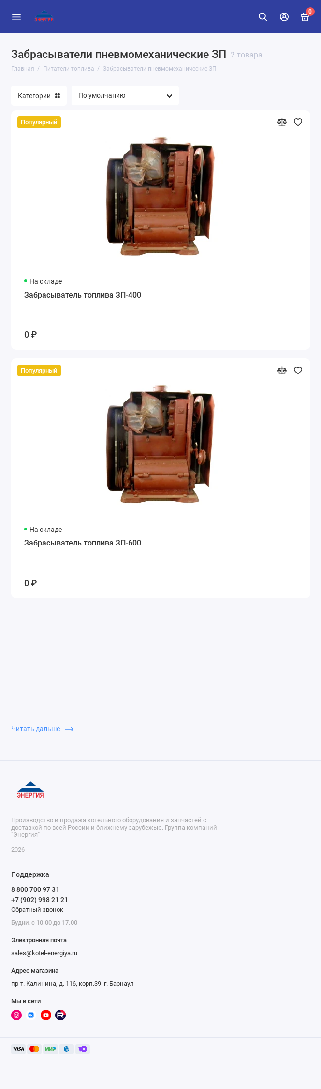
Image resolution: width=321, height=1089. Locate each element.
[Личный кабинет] (284, 17)
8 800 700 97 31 (35, 889)
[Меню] (16, 16)
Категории (39, 96)
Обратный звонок (37, 909)
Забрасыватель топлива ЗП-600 (82, 542)
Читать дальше (42, 728)
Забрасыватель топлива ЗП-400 (82, 295)
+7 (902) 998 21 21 (39, 899)
